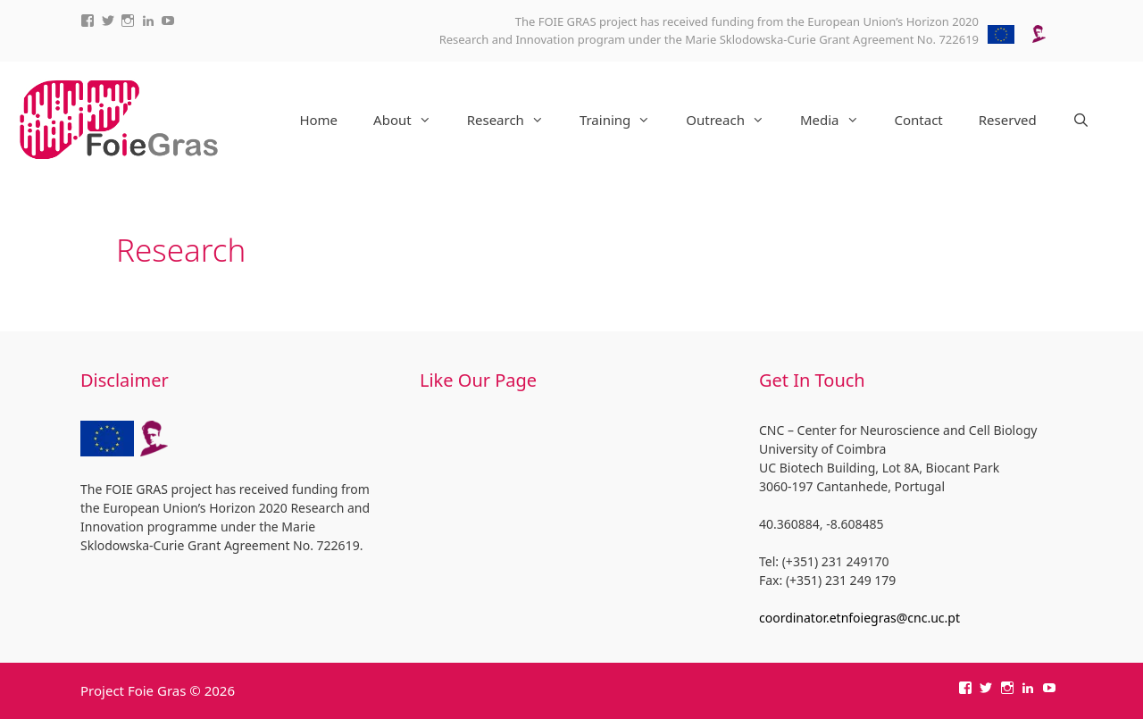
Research (514, 119)
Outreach (734, 119)
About (411, 119)
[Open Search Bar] (1081, 119)
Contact (919, 120)
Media (838, 119)
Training (624, 119)
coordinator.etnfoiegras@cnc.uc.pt (859, 617)
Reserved (1008, 120)
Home (318, 120)
